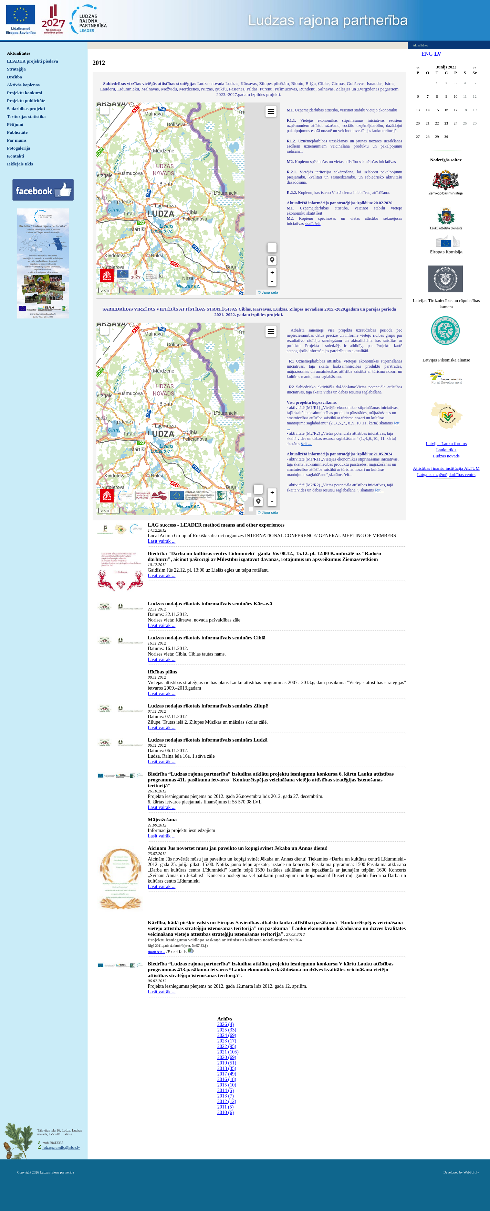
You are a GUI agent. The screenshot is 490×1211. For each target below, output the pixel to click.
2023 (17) (226, 1041)
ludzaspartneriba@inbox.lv (61, 1147)
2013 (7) (225, 1096)
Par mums (17, 140)
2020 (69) (226, 1057)
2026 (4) (225, 1024)
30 (446, 136)
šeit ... (306, 443)
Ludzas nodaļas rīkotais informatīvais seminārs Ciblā (206, 637)
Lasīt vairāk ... (161, 541)
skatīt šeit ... (156, 952)
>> (474, 67)
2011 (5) (225, 1107)
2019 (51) (226, 1063)
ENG (427, 54)
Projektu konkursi (24, 92)
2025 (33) (226, 1029)
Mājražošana (162, 819)
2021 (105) (228, 1052)
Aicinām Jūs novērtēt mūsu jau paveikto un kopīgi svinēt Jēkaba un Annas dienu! (238, 848)
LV (437, 54)
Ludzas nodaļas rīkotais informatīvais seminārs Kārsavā (210, 603)
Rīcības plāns (162, 671)
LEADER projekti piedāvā (32, 61)
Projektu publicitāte (26, 100)
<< (417, 67)
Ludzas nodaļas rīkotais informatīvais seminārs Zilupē (208, 706)
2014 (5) (225, 1090)
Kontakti (15, 156)
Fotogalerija (18, 148)
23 (446, 123)
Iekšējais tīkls (20, 163)
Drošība (14, 76)
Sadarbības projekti (26, 108)
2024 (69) (226, 1035)
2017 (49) (226, 1074)
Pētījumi (15, 124)
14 (428, 110)
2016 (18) (226, 1079)
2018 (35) (226, 1068)
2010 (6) (225, 1112)
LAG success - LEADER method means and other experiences (216, 525)
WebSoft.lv (471, 1172)
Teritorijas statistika (26, 116)
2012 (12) (226, 1101)
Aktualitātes (18, 53)
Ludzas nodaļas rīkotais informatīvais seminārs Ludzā (208, 740)
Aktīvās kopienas (23, 84)
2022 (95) (226, 1046)
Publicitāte (17, 132)
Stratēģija (16, 69)
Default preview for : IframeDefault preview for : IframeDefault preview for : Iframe (188, 198)
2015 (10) (226, 1085)
